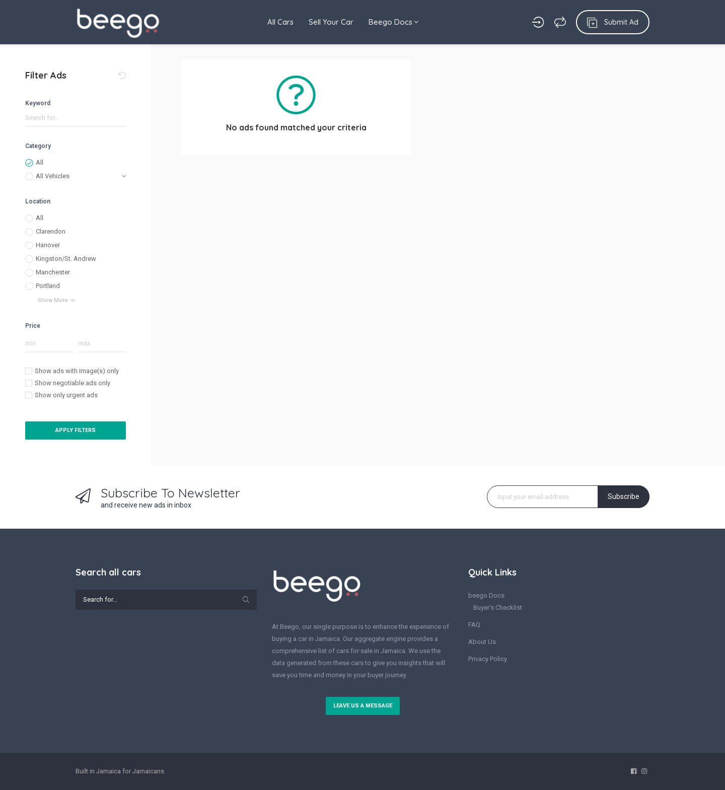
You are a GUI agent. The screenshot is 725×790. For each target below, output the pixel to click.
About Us (482, 641)
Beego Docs (393, 22)
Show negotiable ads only (72, 383)
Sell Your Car (331, 22)
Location (37, 201)
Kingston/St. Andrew (66, 258)
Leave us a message (362, 705)
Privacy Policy (487, 659)
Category (38, 146)
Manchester (53, 272)
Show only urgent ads (66, 395)
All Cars (280, 22)
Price (32, 325)
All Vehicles (52, 176)
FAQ (474, 624)
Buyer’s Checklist (497, 607)
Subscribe (623, 496)
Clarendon (50, 231)
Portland (48, 286)
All (39, 162)
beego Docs (486, 595)
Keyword (37, 103)
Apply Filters (75, 430)
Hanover (48, 245)
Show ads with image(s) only (77, 371)
